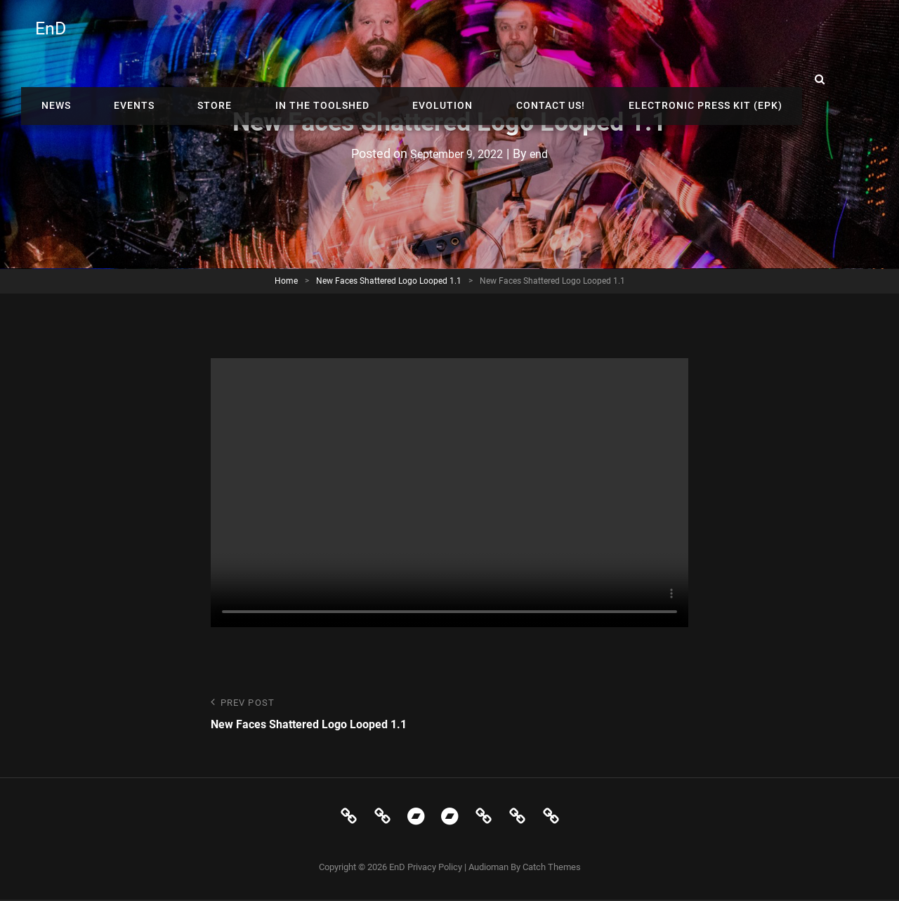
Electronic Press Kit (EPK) (752, 35)
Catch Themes (552, 869)
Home (286, 281)
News (175, 35)
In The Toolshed (405, 35)
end (545, 153)
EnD (52, 35)
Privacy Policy (434, 869)
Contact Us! (609, 35)
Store (310, 35)
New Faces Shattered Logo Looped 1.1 (388, 281)
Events (241, 35)
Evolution (513, 35)
